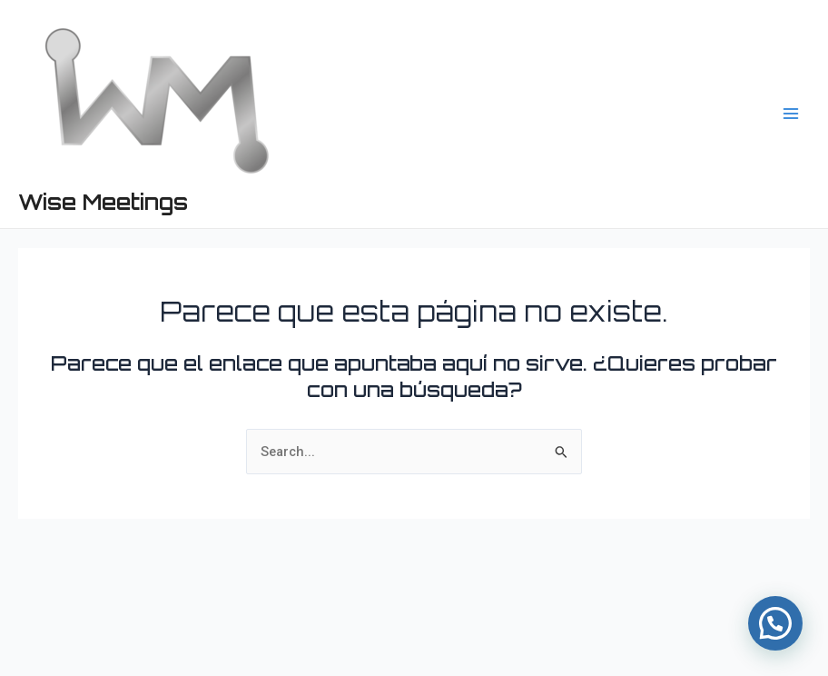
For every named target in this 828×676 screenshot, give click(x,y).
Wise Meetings (103, 201)
